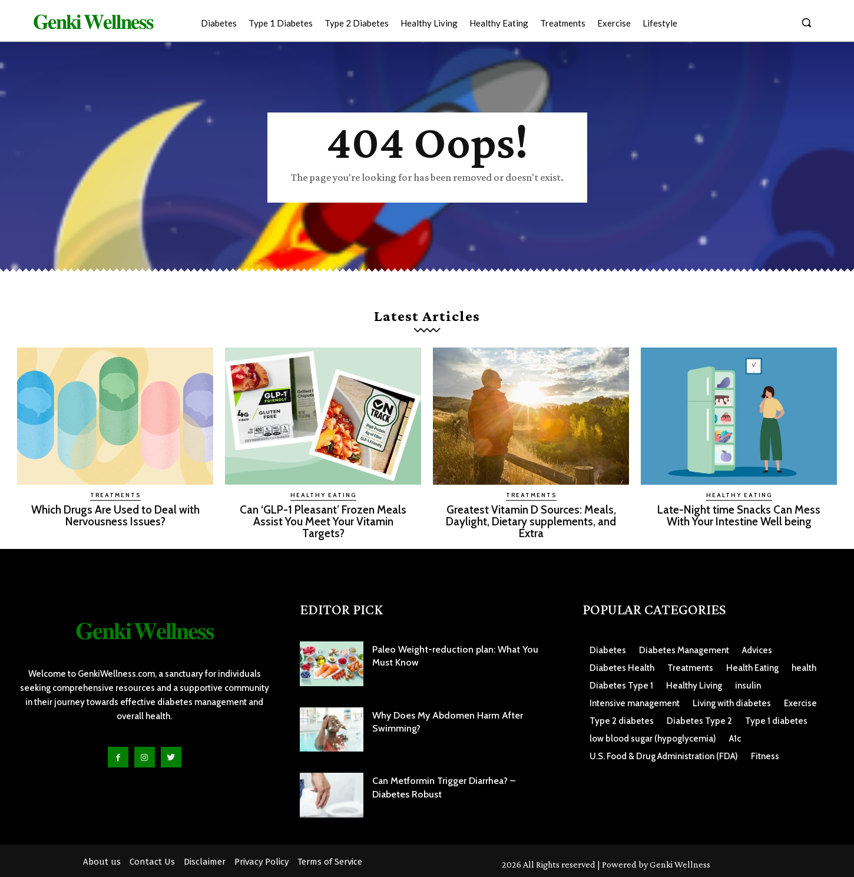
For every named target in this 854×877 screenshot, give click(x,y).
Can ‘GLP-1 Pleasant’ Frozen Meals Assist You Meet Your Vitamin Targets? (323, 521)
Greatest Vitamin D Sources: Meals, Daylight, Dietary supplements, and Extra (531, 521)
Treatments (115, 495)
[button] (806, 22)
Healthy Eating (323, 495)
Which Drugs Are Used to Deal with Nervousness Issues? (115, 515)
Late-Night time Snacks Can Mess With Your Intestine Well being (738, 515)
